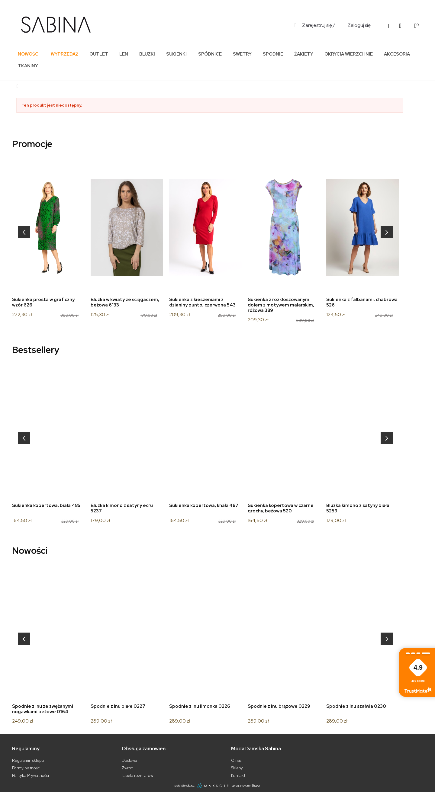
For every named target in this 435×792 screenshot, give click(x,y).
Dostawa (129, 760)
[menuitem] (28, 54)
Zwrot (127, 768)
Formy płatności (26, 768)
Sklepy (237, 768)
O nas (236, 760)
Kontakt (238, 775)
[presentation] (24, 232)
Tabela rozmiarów (137, 775)
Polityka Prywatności (30, 775)
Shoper (256, 785)
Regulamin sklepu (28, 760)
